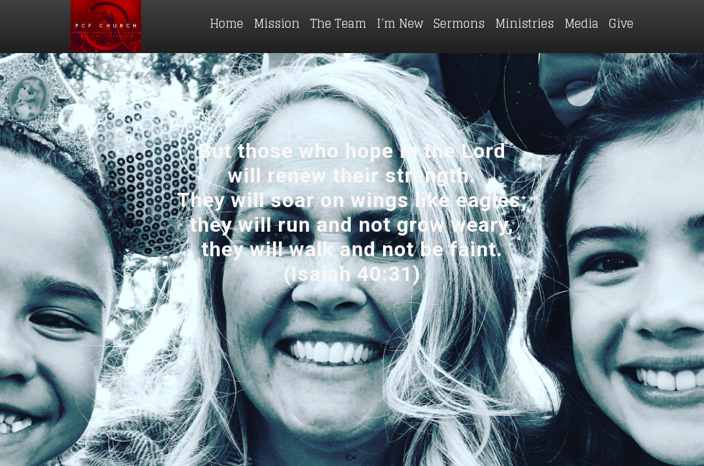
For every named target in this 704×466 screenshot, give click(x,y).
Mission (277, 23)
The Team (338, 23)
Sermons (459, 23)
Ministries (524, 23)
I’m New (400, 23)
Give (621, 23)
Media (581, 23)
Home (226, 23)
